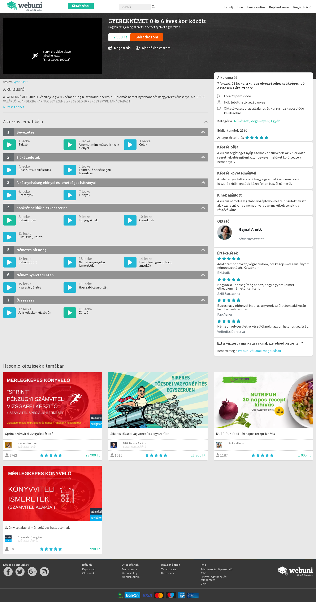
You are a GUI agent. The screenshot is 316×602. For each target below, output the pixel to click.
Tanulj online (233, 7)
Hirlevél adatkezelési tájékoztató (214, 578)
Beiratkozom (146, 36)
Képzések (81, 6)
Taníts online (255, 7)
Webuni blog (129, 573)
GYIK (203, 583)
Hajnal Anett (19, 82)
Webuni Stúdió (131, 577)
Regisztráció (302, 7)
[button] (13, 107)
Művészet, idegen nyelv (251, 121)
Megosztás (119, 48)
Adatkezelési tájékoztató (217, 569)
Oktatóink (88, 573)
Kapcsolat (88, 569)
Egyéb (275, 121)
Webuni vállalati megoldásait (259, 350)
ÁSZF (204, 573)
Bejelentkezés (279, 7)
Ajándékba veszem (153, 48)
